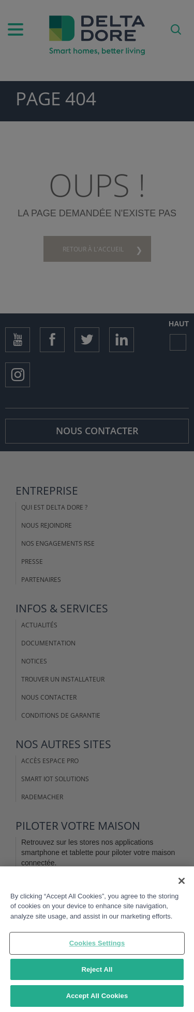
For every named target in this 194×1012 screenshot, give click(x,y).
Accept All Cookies (97, 996)
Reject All (96, 970)
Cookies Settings (97, 943)
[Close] (181, 880)
